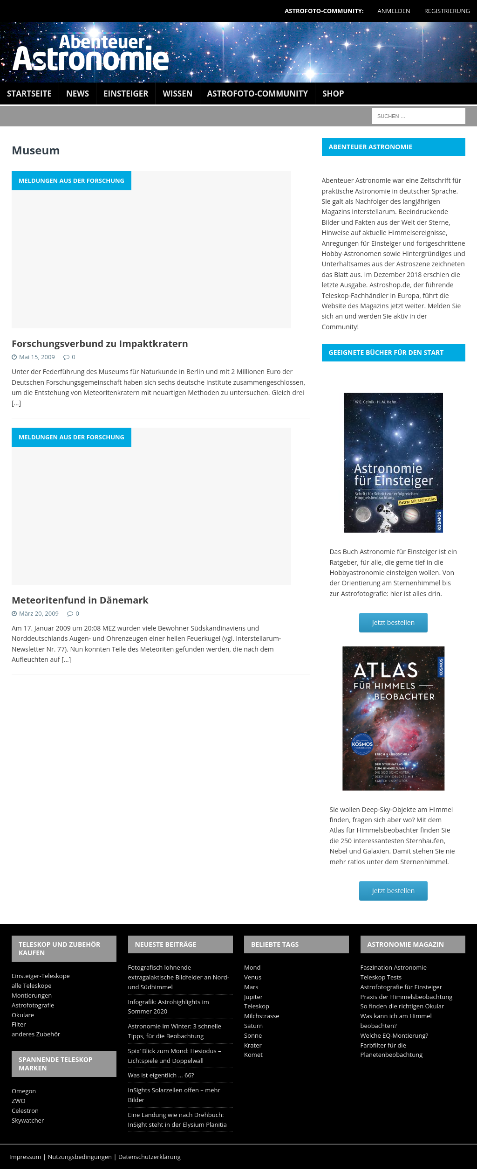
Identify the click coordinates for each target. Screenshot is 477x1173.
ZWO (19, 1101)
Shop (333, 93)
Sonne (253, 1035)
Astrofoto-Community (257, 93)
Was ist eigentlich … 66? (161, 1075)
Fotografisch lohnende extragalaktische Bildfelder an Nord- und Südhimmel (178, 977)
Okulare (23, 1015)
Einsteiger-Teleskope (41, 976)
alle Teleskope (32, 985)
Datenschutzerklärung (149, 1156)
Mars (251, 987)
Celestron (25, 1110)
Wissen (177, 93)
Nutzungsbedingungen (80, 1156)
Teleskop (256, 1006)
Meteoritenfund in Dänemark (80, 600)
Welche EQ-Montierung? (395, 1035)
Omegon (24, 1091)
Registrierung (447, 11)
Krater (253, 1045)
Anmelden (394, 11)
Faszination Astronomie (394, 967)
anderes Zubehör (36, 1034)
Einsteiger (125, 93)
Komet (253, 1054)
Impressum (25, 1156)
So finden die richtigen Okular (402, 1006)
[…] (16, 402)
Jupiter (253, 997)
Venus (252, 977)
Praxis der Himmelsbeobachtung (407, 997)
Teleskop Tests (381, 977)
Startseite (29, 93)
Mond (252, 967)
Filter (19, 1024)
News (77, 93)
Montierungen (32, 995)
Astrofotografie (33, 1005)
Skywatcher (28, 1120)
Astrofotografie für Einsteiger (401, 987)
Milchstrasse (261, 1016)
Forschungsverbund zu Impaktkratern (100, 343)
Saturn (253, 1025)
